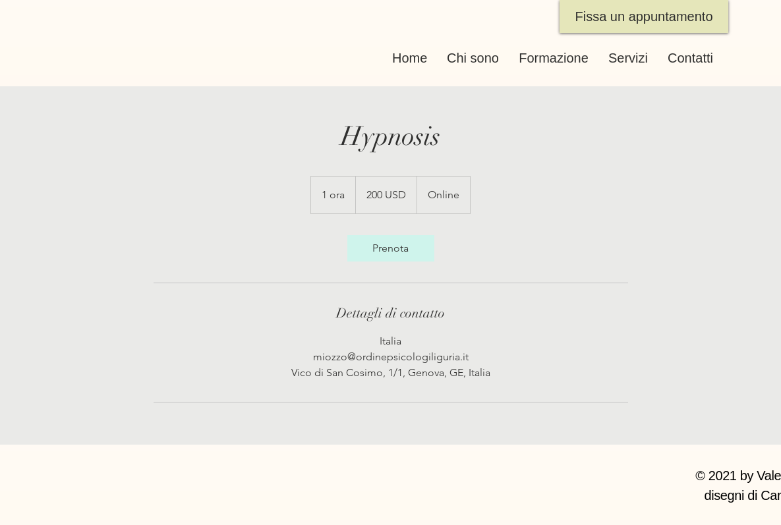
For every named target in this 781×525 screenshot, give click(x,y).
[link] (390, 248)
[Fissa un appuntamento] (644, 16)
